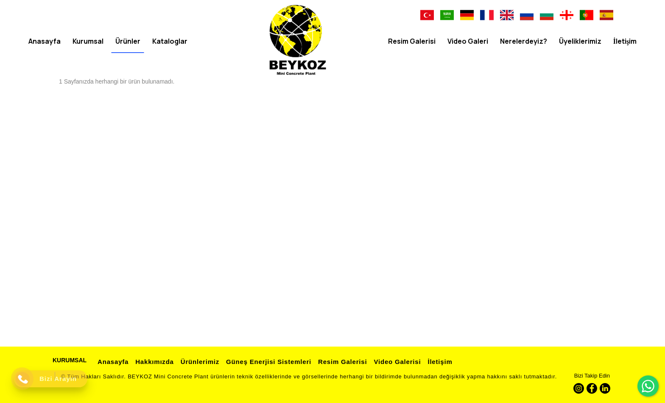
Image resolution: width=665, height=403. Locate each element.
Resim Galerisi (341, 362)
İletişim (438, 362)
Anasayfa (112, 362)
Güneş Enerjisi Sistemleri (267, 362)
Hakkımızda (153, 362)
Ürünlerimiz (198, 362)
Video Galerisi (396, 362)
